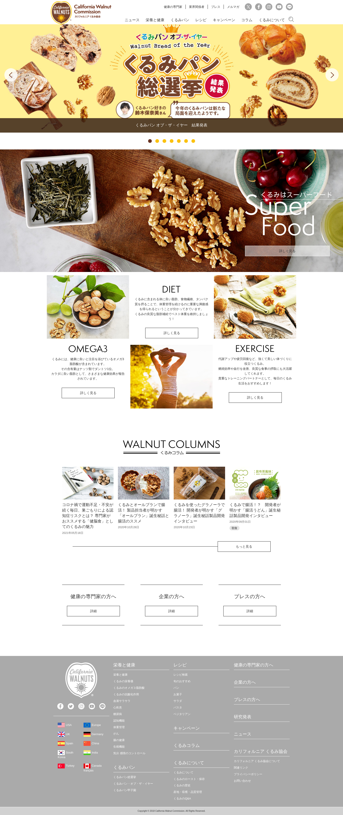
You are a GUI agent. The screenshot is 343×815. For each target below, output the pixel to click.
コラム (246, 20)
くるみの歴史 (182, 785)
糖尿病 (117, 714)
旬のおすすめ (182, 681)
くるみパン (180, 20)
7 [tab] (193, 141)
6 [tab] (186, 141)
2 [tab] (157, 141)
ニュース (132, 20)
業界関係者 (196, 7)
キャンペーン (224, 20)
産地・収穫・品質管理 (187, 792)
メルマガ (233, 7)
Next (332, 74)
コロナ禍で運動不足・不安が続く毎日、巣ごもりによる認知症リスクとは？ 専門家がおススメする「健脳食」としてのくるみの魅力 (87, 516)
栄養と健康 (155, 20)
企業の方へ (245, 682)
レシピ (200, 20)
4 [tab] (171, 141)
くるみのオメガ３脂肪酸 (129, 687)
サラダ (177, 701)
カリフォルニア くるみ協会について (257, 761)
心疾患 (117, 707)
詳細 (93, 611)
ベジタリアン (182, 714)
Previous (11, 74)
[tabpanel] (171, 78)
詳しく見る (287, 251)
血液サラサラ (121, 701)
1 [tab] (150, 141)
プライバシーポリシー (248, 774)
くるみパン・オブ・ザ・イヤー (133, 783)
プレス (215, 7)
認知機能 (119, 720)
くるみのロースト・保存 (189, 779)
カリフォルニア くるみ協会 (261, 751)
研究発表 (242, 716)
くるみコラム (186, 745)
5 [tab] (179, 141)
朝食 (234, 528)
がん (116, 733)
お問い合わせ (242, 780)
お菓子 (177, 694)
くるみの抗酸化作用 (126, 694)
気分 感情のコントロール (129, 753)
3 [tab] (164, 141)
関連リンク (241, 767)
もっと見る (244, 546)
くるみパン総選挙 (124, 777)
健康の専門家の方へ (253, 665)
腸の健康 (119, 740)
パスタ (177, 707)
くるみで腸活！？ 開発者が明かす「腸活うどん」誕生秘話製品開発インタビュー (255, 510)
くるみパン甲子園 (124, 790)
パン (176, 687)
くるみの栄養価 (123, 681)
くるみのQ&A (182, 798)
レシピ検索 (180, 674)
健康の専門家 (173, 7)
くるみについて (272, 20)
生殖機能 (119, 746)
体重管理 (119, 727)
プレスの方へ (247, 699)
